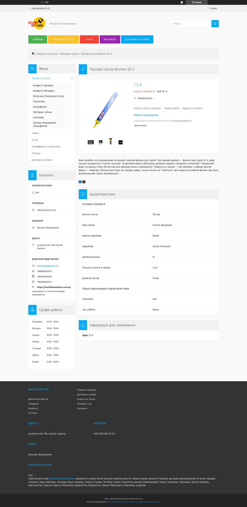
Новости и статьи (86, 399)
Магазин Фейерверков (61, 478)
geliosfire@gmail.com (48, 266)
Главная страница (86, 390)
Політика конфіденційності (147, 502)
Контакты (110, 39)
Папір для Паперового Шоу (48, 96)
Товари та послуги (47, 53)
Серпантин (39, 101)
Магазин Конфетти (38, 399)
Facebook (33, 408)
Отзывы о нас (84, 403)
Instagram (33, 403)
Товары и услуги (63, 39)
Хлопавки (38, 117)
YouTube (32, 413)
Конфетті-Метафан (43, 90)
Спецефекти (40, 106)
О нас (89, 39)
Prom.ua (139, 499)
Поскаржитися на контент (120, 502)
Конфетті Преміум (43, 85)
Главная (38, 39)
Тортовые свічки (69, 53)
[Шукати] (215, 23)
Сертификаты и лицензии (46, 146)
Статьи (35, 133)
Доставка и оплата (137, 39)
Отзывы (36, 153)
